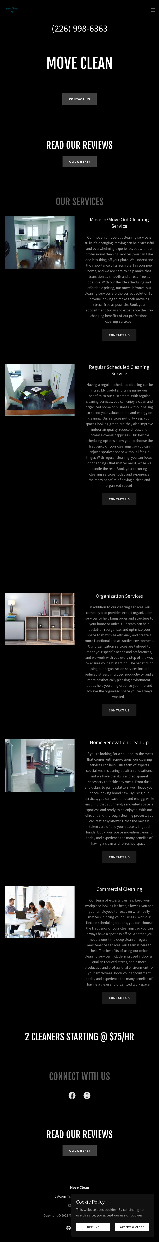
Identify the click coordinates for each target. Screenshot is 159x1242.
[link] (11, 10)
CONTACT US (119, 335)
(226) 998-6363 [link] (80, 28)
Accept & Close (132, 1227)
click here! (79, 161)
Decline (93, 1227)
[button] (153, 10)
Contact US (79, 99)
